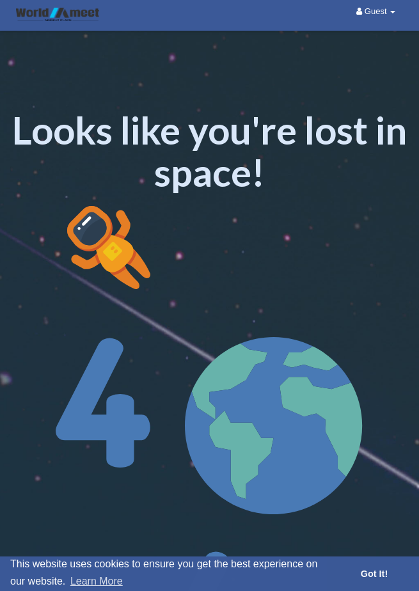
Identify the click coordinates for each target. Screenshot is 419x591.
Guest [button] (375, 11)
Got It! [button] (374, 574)
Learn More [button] (96, 581)
